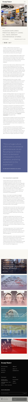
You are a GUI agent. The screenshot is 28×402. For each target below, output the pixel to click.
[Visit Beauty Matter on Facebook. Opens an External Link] (5, 394)
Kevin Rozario (6, 39)
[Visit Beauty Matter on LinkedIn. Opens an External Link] (1, 394)
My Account (15, 379)
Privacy (14, 383)
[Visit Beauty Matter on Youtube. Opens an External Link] (11, 394)
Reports (3, 372)
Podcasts (3, 370)
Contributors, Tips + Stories (6, 383)
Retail (4, 28)
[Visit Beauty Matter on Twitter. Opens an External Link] (7, 394)
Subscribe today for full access (18, 399)
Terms (14, 381)
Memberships (16, 370)
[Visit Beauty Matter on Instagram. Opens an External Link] (3, 394)
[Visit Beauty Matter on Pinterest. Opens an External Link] (9, 394)
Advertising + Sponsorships (4, 380)
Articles (3, 368)
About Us (15, 368)
